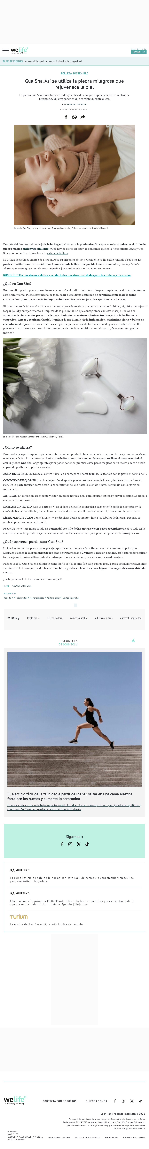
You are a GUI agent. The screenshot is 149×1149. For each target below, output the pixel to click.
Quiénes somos (96, 1101)
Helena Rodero (54, 618)
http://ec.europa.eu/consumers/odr (129, 1128)
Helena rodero (21, 597)
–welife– (87, 844)
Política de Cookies (134, 1138)
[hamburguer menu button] (5, 51)
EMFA (40, 1138)
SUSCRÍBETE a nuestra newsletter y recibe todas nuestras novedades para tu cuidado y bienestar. (67, 275)
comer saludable (79, 618)
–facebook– (61, 844)
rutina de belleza (57, 253)
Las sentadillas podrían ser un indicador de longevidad (53, 61)
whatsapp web (74, 117)
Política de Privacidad (87, 1138)
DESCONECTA (68, 641)
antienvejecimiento (36, 248)
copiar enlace (83, 117)
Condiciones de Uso (59, 1138)
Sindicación (111, 1138)
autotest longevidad (130, 618)
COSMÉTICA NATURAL (21, 586)
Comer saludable (37, 597)
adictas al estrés (103, 618)
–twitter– (78, 844)
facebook (66, 116)
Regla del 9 (8, 597)
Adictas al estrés (53, 597)
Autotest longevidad (71, 597)
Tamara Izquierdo (77, 104)
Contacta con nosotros (60, 1101)
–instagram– (70, 844)
